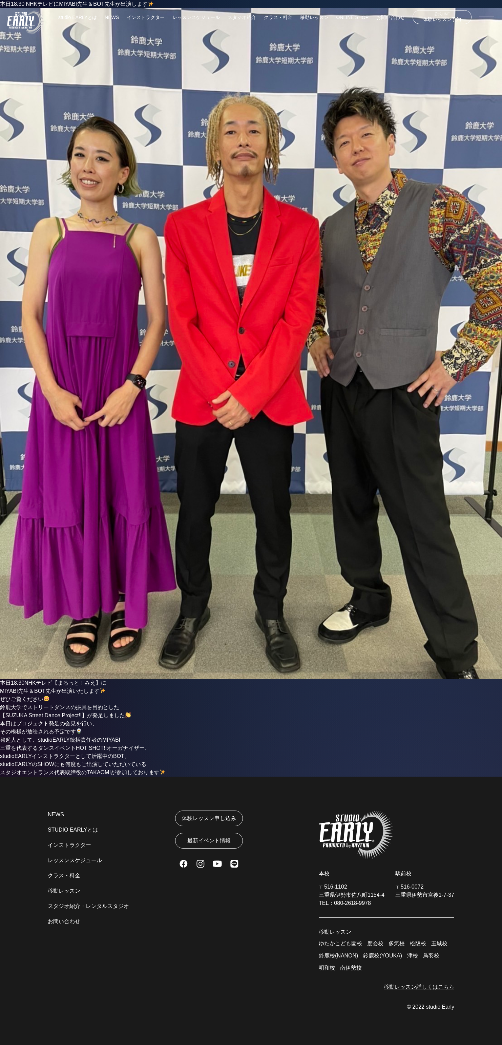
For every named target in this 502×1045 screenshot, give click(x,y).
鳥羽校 (431, 955)
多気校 (397, 943)
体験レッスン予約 (442, 17)
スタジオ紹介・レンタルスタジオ (88, 906)
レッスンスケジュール (196, 17)
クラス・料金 (278, 17)
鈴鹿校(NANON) (338, 955)
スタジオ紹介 (242, 17)
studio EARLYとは (77, 17)
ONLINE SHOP (352, 17)
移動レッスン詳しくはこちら (419, 987)
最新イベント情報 (209, 840)
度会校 (375, 943)
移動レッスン (314, 17)
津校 (412, 955)
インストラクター (146, 17)
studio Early (440, 1007)
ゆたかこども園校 (340, 943)
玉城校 (439, 943)
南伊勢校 (351, 968)
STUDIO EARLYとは (73, 830)
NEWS (112, 17)
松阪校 (418, 943)
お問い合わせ (390, 17)
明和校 (327, 968)
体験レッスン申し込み (209, 818)
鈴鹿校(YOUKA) (382, 955)
